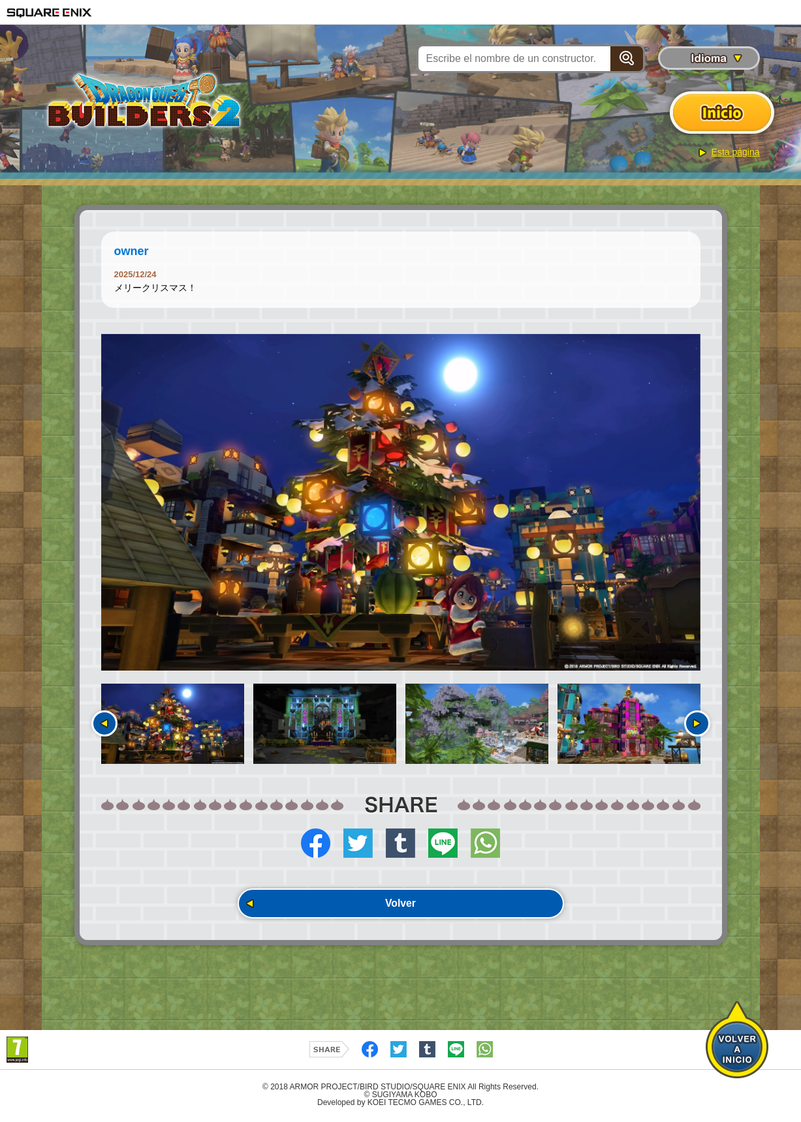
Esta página (736, 152)
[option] (400, 502)
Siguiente (697, 723)
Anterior (104, 723)
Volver (400, 904)
